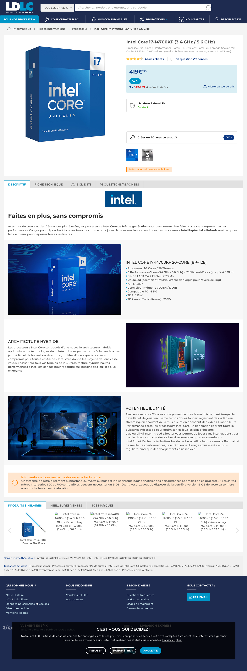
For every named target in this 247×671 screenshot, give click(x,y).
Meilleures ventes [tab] (66, 505)
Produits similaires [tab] (25, 505)
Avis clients (21, 599)
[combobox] (57, 8)
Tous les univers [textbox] (55, 7)
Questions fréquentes (140, 594)
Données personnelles (20, 603)
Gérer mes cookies (18, 608)
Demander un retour (139, 608)
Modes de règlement (139, 603)
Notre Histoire (15, 594)
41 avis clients (145, 59)
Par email (198, 597)
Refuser (96, 650)
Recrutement (74, 599)
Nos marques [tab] (102, 505)
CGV (8, 599)
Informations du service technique (149, 169)
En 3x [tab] (135, 81)
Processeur (79, 28)
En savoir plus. (172, 639)
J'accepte (150, 650)
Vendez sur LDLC (77, 594)
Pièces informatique (51, 28)
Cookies (44, 603)
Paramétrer (123, 650)
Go (229, 137)
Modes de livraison (138, 599)
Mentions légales (17, 612)
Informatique (22, 28)
